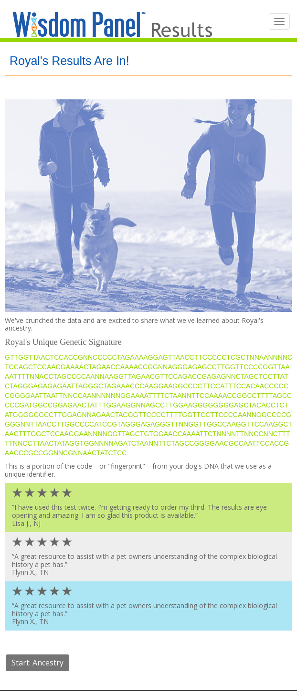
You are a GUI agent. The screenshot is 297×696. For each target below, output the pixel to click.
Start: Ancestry (37, 662)
